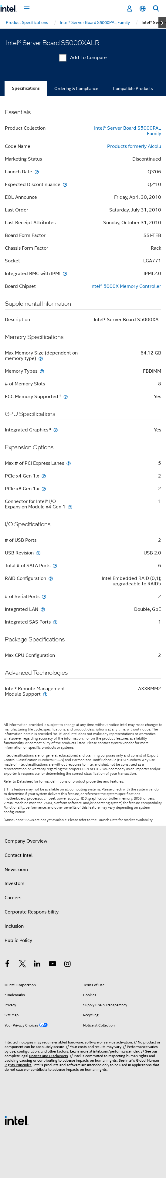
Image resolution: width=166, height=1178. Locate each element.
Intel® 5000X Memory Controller (125, 286)
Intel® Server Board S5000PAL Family (127, 131)
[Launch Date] (36, 171)
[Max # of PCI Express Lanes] (68, 463)
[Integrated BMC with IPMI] (65, 273)
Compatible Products (133, 88)
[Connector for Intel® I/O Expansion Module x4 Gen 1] (70, 506)
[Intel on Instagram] (67, 964)
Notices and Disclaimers (48, 1055)
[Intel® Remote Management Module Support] (45, 694)
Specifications (26, 88)
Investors (14, 883)
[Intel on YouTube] (52, 964)
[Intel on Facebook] (7, 964)
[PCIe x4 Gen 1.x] (43, 475)
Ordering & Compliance (76, 88)
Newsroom (16, 870)
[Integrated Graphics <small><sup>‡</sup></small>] (55, 429)
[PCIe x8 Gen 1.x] (43, 488)
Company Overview (26, 841)
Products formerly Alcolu (134, 146)
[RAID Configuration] (50, 578)
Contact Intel (18, 855)
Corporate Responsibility (32, 912)
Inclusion (14, 926)
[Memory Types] (42, 371)
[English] (142, 8)
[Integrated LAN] (42, 609)
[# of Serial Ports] (44, 596)
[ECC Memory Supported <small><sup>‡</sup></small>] (65, 396)
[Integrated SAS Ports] (55, 621)
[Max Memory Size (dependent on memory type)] (40, 358)
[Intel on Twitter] (22, 964)
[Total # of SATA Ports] (55, 565)
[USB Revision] (38, 552)
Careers (13, 898)
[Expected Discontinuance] (65, 184)
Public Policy (18, 940)
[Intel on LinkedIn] (37, 964)
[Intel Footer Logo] (17, 1120)
